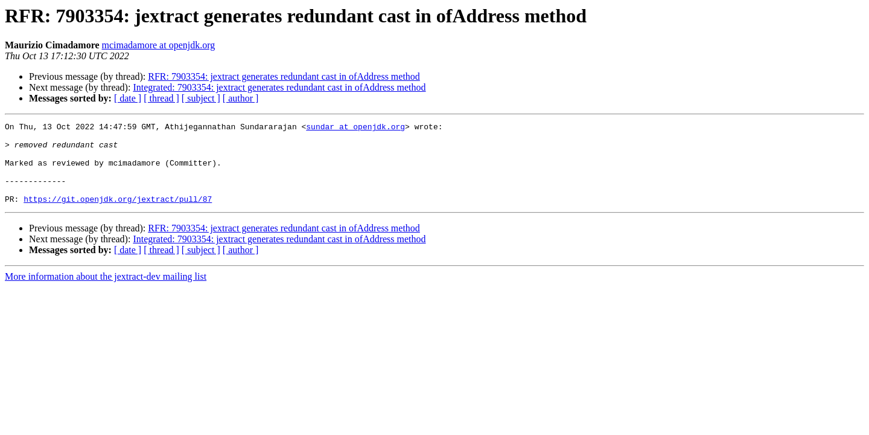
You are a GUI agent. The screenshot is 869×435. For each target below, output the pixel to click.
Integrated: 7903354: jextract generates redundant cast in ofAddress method (279, 87)
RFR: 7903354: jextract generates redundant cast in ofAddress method (284, 76)
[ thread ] (161, 98)
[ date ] (127, 98)
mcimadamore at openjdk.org (158, 45)
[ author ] (241, 98)
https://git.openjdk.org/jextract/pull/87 (118, 215)
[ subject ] (201, 98)
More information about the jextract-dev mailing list (105, 293)
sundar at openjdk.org (355, 128)
